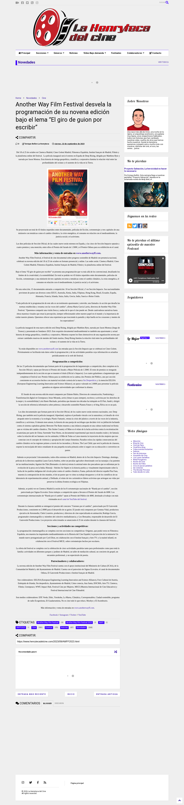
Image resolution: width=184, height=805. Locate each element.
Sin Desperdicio (89, 380)
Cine (44, 98)
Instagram (64, 615)
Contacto (155, 53)
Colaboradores (135, 53)
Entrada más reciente (32, 694)
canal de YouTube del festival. (74, 499)
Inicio (71, 694)
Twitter (73, 615)
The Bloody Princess (141, 470)
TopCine (145, 338)
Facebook (54, 615)
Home (18, 98)
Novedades (31, 98)
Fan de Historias (139, 453)
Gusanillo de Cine (140, 456)
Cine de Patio (138, 445)
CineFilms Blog (139, 447)
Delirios (136, 451)
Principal (24, 53)
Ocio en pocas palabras (142, 466)
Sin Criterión (138, 468)
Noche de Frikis (139, 464)
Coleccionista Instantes (143, 449)
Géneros (59, 53)
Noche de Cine (139, 462)
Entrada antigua (107, 694)
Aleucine (136, 441)
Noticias (73, 53)
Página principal (77, 783)
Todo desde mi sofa (141, 472)
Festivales (116, 53)
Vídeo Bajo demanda (95, 53)
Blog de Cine (138, 443)
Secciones (42, 53)
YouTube (82, 615)
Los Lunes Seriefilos (141, 458)
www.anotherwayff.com (88, 253)
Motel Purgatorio (139, 460)
